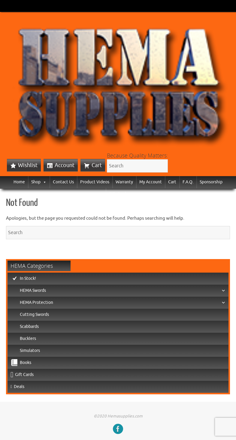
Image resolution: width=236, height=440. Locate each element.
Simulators (30, 350)
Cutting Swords (34, 314)
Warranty (124, 182)
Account (64, 165)
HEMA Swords (122, 291)
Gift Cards (118, 194)
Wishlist (28, 165)
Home (19, 182)
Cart (97, 165)
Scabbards (29, 326)
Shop (39, 182)
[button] (44, 182)
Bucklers (28, 338)
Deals (19, 386)
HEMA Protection (122, 303)
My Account (150, 182)
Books (25, 362)
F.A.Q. (188, 182)
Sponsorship (211, 182)
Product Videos (94, 182)
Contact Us (63, 182)
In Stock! (28, 278)
